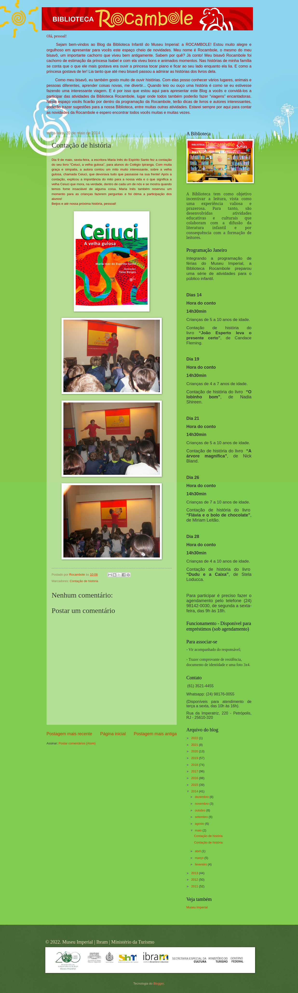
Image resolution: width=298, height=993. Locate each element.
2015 (195, 785)
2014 (195, 791)
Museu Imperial (197, 907)
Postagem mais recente (69, 733)
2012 (195, 879)
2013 (195, 873)
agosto (200, 823)
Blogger (158, 983)
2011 (195, 886)
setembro (202, 817)
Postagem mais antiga (155, 733)
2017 (195, 771)
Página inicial (113, 733)
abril (198, 851)
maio (198, 830)
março (199, 858)
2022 (195, 738)
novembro (202, 803)
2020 (195, 751)
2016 (195, 778)
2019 (195, 758)
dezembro (202, 797)
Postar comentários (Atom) (77, 743)
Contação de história (84, 581)
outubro (200, 810)
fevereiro (201, 864)
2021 (195, 745)
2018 (195, 765)
